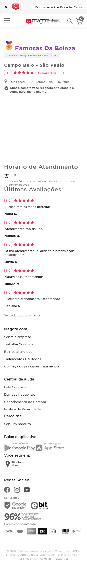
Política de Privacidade (22, 409)
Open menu (7, 20)
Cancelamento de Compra (25, 402)
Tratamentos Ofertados (22, 359)
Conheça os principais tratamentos (32, 366)
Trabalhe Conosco (18, 344)
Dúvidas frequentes (19, 394)
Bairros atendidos (18, 351)
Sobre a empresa (17, 337)
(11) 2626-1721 (60, 558)
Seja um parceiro (17, 424)
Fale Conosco (15, 387)
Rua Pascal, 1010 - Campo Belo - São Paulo (40, 81)
